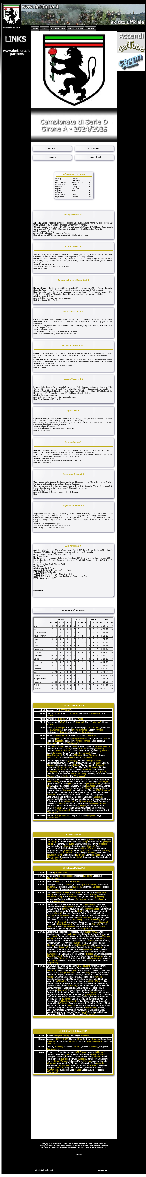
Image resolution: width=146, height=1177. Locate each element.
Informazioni (102, 1170)
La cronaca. (52, 148)
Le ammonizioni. (94, 157)
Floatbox (79, 1154)
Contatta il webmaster (45, 1170)
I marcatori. (52, 157)
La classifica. (94, 148)
